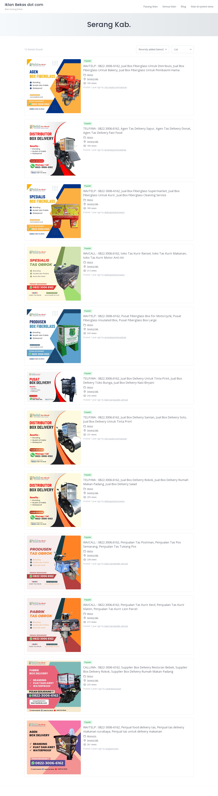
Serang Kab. (93, 79)
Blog (183, 6)
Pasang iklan (150, 6)
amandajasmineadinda (115, 149)
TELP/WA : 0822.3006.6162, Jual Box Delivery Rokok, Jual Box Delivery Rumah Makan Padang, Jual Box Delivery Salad (135, 482)
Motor (90, 74)
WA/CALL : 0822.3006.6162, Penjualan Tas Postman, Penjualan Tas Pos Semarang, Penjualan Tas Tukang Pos (132, 544)
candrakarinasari (113, 688)
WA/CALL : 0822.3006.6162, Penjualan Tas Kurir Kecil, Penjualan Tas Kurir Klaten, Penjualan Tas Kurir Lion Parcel (133, 607)
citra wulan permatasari (115, 87)
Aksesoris (91, 736)
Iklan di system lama (202, 6)
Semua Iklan (169, 6)
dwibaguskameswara (114, 212)
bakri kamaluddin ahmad (116, 399)
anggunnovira (111, 748)
